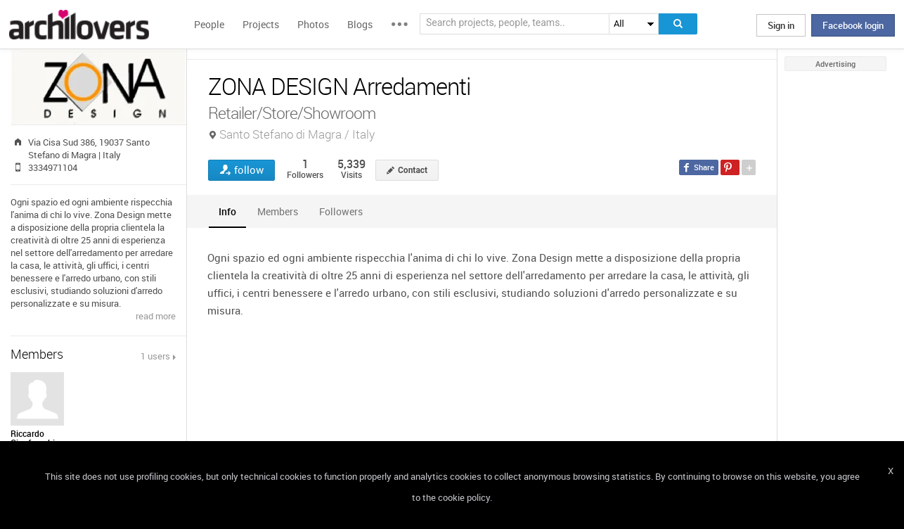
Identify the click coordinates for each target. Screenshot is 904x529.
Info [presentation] (227, 211)
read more (156, 316)
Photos (313, 24)
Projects (261, 24)
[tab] (227, 211)
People (209, 24)
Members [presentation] (277, 211)
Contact (412, 170)
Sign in (781, 25)
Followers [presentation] (341, 211)
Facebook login (853, 25)
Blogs (360, 24)
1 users (155, 356)
